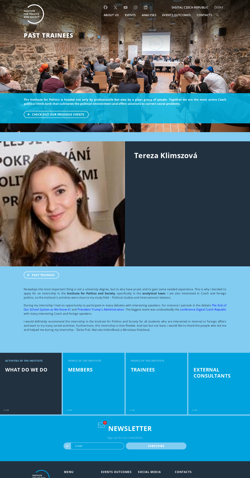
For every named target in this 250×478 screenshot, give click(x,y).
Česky (218, 7)
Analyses (149, 15)
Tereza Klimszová (165, 155)
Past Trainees (48, 35)
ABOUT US (111, 15)
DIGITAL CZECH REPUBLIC (190, 7)
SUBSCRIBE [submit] (156, 446)
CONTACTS (204, 15)
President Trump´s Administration (101, 309)
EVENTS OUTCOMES (176, 15)
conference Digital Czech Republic (203, 309)
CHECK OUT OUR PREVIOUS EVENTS (54, 114)
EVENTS (130, 15)
